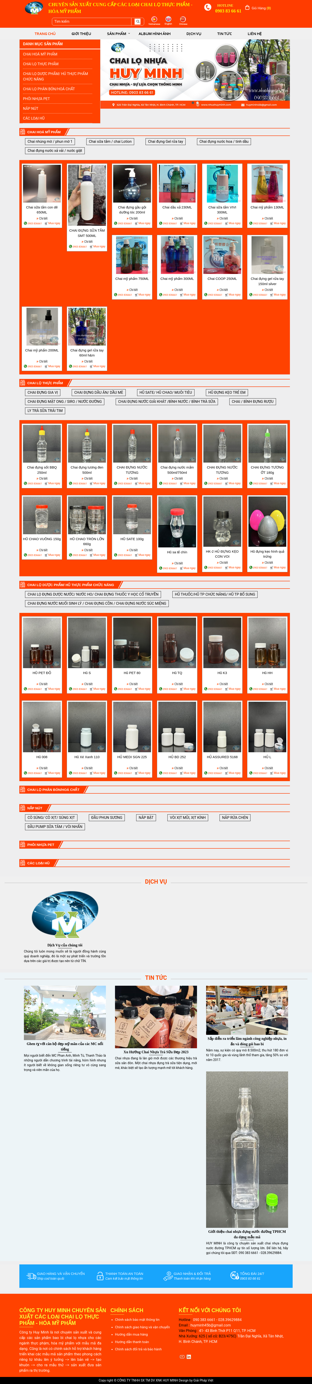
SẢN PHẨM (116, 34)
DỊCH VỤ (194, 34)
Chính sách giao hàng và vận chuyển (142, 1327)
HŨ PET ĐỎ (42, 673)
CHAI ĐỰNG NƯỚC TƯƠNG (132, 469)
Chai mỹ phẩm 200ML (42, 350)
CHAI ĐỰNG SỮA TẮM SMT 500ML (87, 233)
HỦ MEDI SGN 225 (132, 757)
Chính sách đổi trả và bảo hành (138, 1349)
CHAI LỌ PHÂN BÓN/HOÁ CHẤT (49, 89)
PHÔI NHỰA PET (36, 99)
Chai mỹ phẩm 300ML (177, 279)
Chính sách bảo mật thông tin (137, 1320)
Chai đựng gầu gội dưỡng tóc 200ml (132, 209)
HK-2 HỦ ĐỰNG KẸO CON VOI (222, 554)
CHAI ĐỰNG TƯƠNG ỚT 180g (267, 469)
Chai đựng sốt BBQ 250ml (42, 469)
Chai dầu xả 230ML (177, 207)
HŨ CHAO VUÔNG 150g (42, 539)
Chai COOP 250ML (222, 279)
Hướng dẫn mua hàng (131, 1334)
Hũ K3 (222, 673)
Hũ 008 (41, 757)
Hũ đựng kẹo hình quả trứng (267, 554)
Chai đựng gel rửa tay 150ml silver (267, 281)
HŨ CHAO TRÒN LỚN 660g (87, 541)
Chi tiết (41, 218)
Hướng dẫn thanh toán (132, 1342)
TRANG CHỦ (45, 34)
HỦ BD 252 (177, 757)
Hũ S (87, 673)
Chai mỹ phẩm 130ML (267, 207)
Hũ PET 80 (132, 673)
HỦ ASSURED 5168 (222, 757)
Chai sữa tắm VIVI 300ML (222, 209)
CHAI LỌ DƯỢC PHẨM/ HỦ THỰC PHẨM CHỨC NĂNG (55, 76)
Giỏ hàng (261, 8)
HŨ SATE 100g (131, 539)
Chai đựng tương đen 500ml (87, 469)
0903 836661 (35, 223)
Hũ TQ (177, 673)
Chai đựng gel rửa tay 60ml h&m (87, 352)
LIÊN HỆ (255, 34)
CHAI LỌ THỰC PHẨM (41, 64)
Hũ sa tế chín (177, 552)
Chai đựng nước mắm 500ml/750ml (177, 469)
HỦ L (267, 757)
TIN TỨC (224, 34)
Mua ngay (54, 223)
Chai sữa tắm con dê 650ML (42, 209)
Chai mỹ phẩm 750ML (132, 279)
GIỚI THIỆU (81, 34)
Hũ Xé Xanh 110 (87, 757)
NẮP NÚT (30, 108)
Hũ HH (267, 673)
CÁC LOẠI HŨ (34, 118)
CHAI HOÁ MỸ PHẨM (40, 54)
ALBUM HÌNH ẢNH (155, 34)
